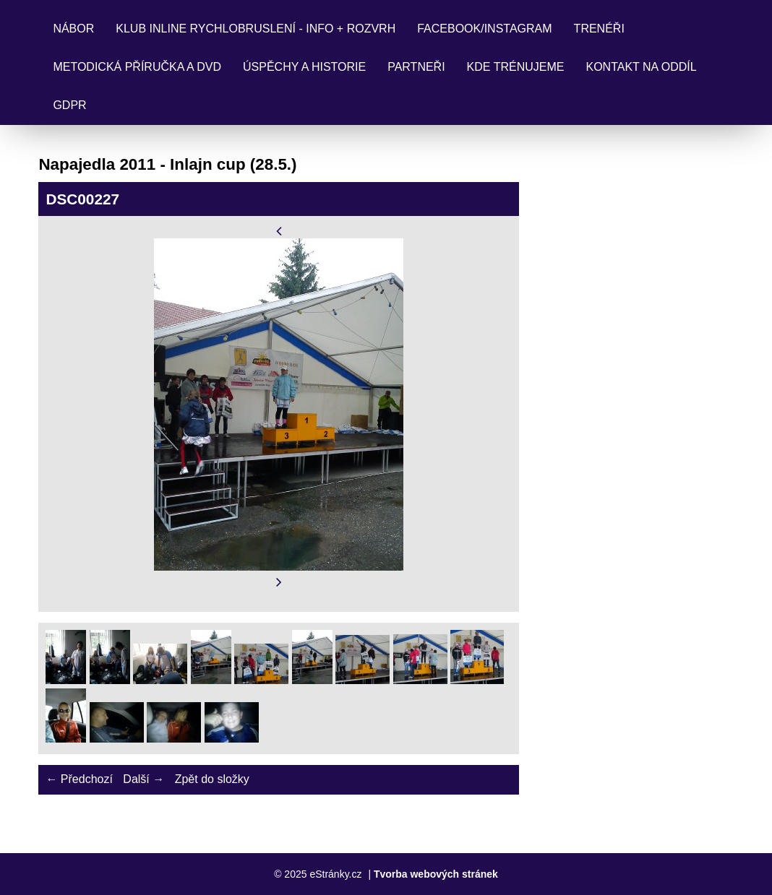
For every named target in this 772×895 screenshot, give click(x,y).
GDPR (69, 105)
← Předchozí (79, 779)
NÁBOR (73, 28)
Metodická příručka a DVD (137, 67)
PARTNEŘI (416, 67)
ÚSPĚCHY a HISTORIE (304, 67)
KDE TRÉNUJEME (516, 67)
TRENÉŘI (599, 28)
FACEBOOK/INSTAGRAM (484, 28)
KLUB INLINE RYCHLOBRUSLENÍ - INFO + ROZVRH (255, 28)
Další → (143, 779)
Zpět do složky (212, 779)
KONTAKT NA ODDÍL (641, 67)
